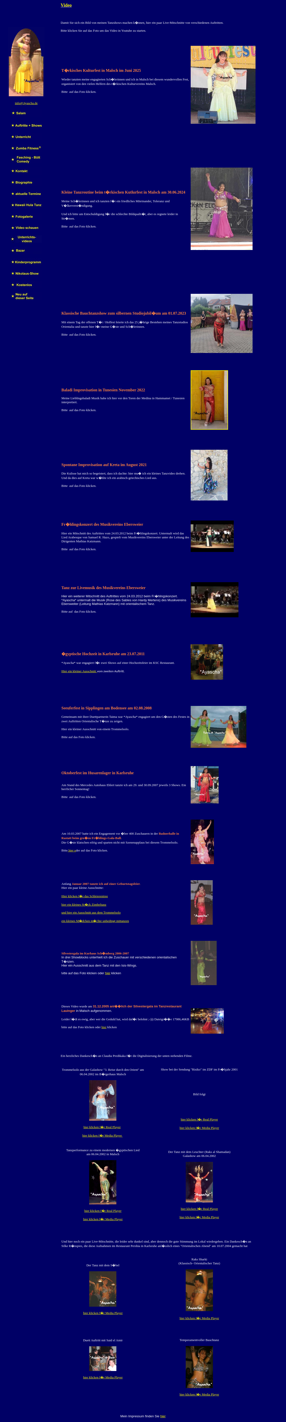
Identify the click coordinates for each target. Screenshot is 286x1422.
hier (107, 973)
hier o (72, 850)
